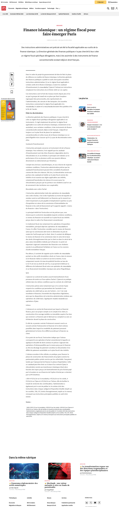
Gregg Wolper (49, 490)
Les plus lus (83, 98)
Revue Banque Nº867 (20, 489)
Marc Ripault (13, 488)
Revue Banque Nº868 (55, 491)
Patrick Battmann (86, 473)
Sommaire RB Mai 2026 (16, 14)
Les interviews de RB (32, 14)
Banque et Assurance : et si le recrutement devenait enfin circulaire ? (94, 127)
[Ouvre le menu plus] (59, 8)
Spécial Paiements (64, 14)
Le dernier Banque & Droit (48, 14)
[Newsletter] (113, 2)
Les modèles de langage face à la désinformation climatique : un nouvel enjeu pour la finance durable (94, 158)
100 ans (86, 14)
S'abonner (100, 2)
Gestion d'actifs (76, 14)
